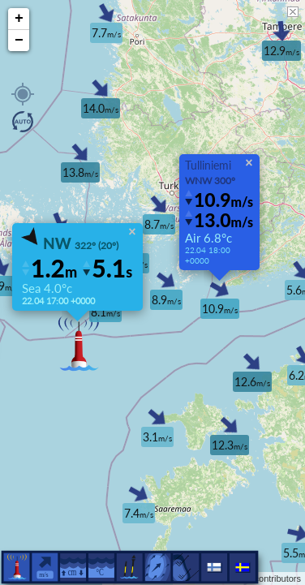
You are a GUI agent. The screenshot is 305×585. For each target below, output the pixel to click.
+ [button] (19, 18)
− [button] (19, 40)
